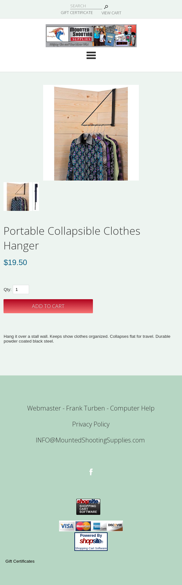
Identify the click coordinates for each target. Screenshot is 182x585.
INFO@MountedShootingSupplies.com (90, 440)
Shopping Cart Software (91, 548)
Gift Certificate (77, 12)
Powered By (91, 535)
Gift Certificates (19, 561)
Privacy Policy (91, 424)
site (91, 541)
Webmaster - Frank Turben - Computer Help (91, 408)
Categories (91, 55)
